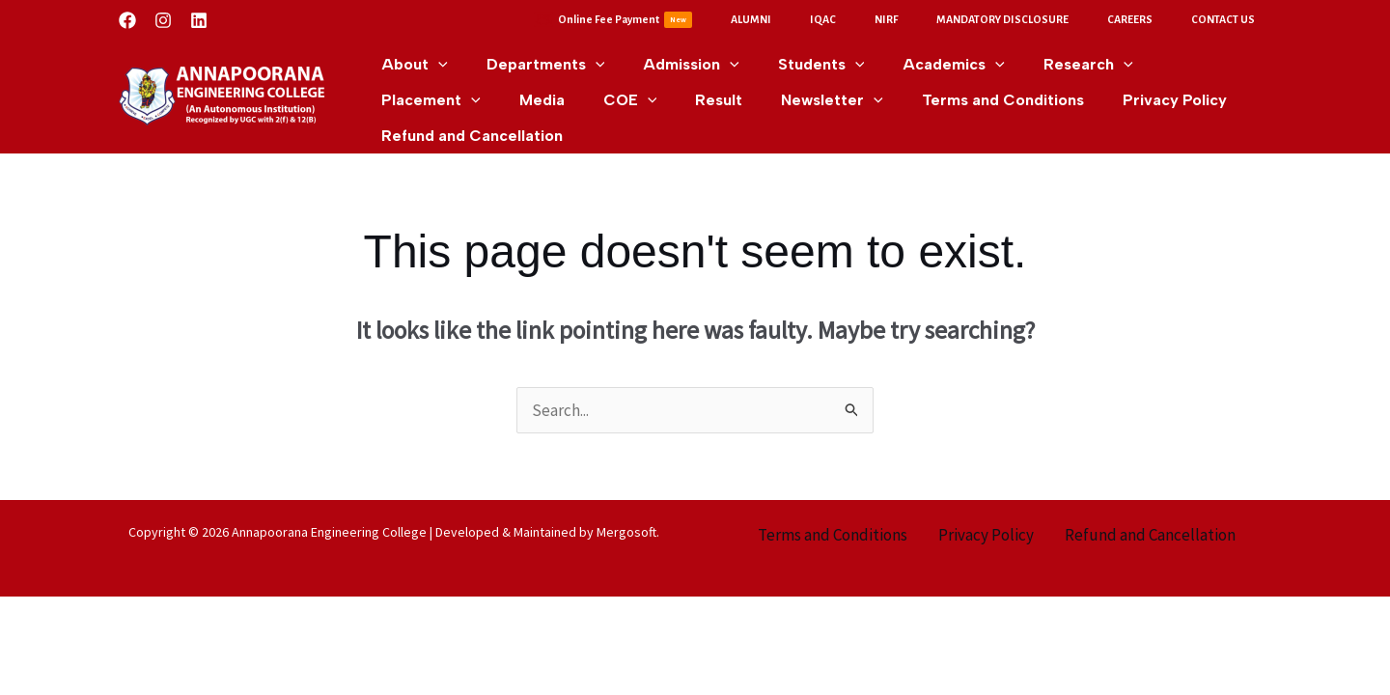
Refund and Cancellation (1150, 527)
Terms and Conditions (832, 527)
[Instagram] (163, 20)
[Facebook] (127, 20)
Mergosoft (626, 525)
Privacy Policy (986, 527)
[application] (434, 57)
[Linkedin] (198, 20)
